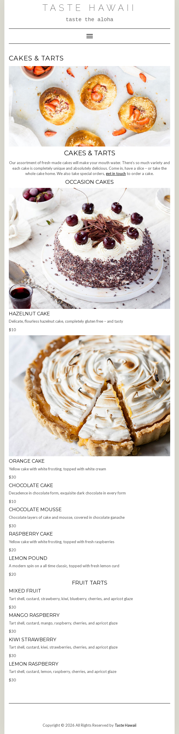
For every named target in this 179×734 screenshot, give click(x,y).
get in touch (116, 173)
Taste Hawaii (89, 8)
